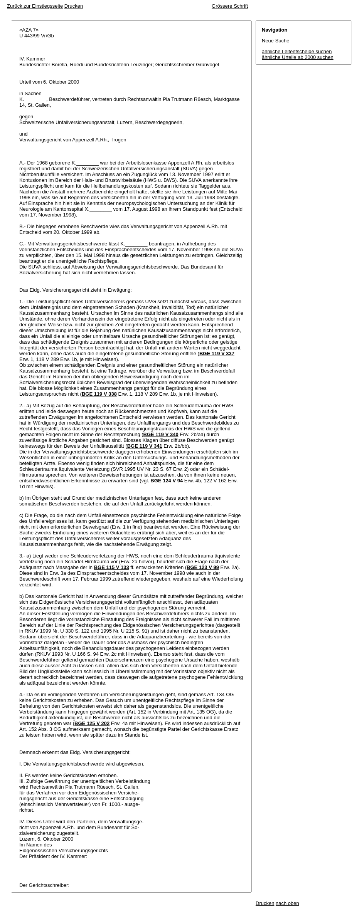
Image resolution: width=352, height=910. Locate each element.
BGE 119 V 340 (161, 434)
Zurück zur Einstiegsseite (35, 6)
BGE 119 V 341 (144, 446)
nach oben (287, 903)
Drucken (73, 6)
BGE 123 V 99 (203, 567)
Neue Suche (276, 41)
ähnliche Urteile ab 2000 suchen (297, 57)
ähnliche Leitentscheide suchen (297, 51)
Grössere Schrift (230, 6)
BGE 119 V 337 (216, 353)
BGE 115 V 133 (111, 567)
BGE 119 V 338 (99, 394)
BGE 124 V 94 (166, 481)
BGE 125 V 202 (91, 723)
